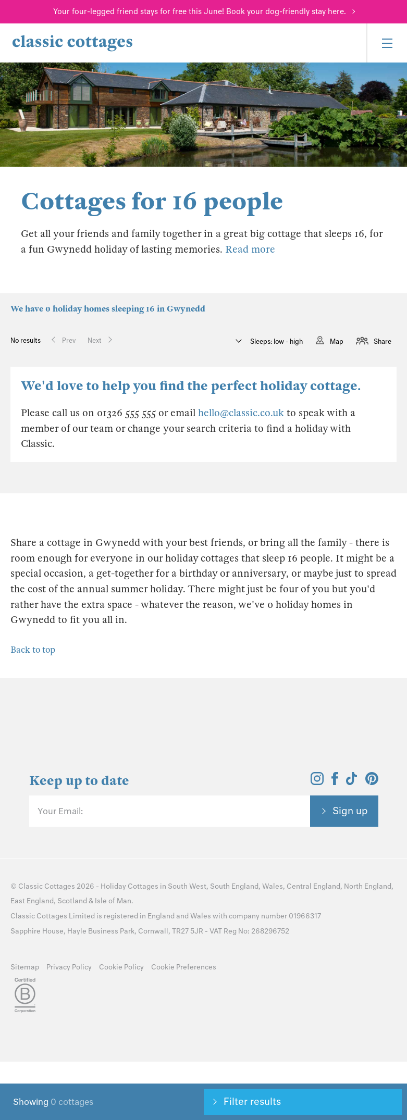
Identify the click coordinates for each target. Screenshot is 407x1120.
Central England (313, 886)
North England (367, 886)
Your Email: (60, 811)
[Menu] (386, 43)
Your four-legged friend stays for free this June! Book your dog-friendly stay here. (199, 11)
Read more (250, 249)
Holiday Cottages (129, 886)
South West (187, 886)
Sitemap (24, 967)
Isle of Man (113, 901)
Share (382, 341)
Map (336, 341)
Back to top (32, 649)
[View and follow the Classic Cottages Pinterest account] (371, 782)
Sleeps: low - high (276, 341)
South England (234, 886)
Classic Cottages (46, 886)
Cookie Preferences (183, 967)
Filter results (252, 1101)
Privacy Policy (69, 967)
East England (32, 901)
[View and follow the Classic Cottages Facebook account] (334, 782)
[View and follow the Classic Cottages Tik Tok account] (351, 782)
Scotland (72, 901)
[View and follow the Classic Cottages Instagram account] (317, 782)
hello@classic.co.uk (241, 413)
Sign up (350, 810)
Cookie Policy (121, 967)
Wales (272, 886)
